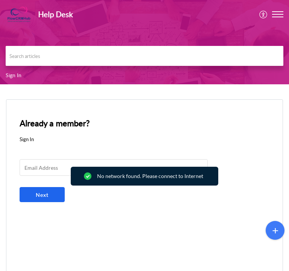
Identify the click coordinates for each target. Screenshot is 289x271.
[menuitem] (263, 14)
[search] (144, 56)
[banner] (144, 42)
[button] (263, 14)
